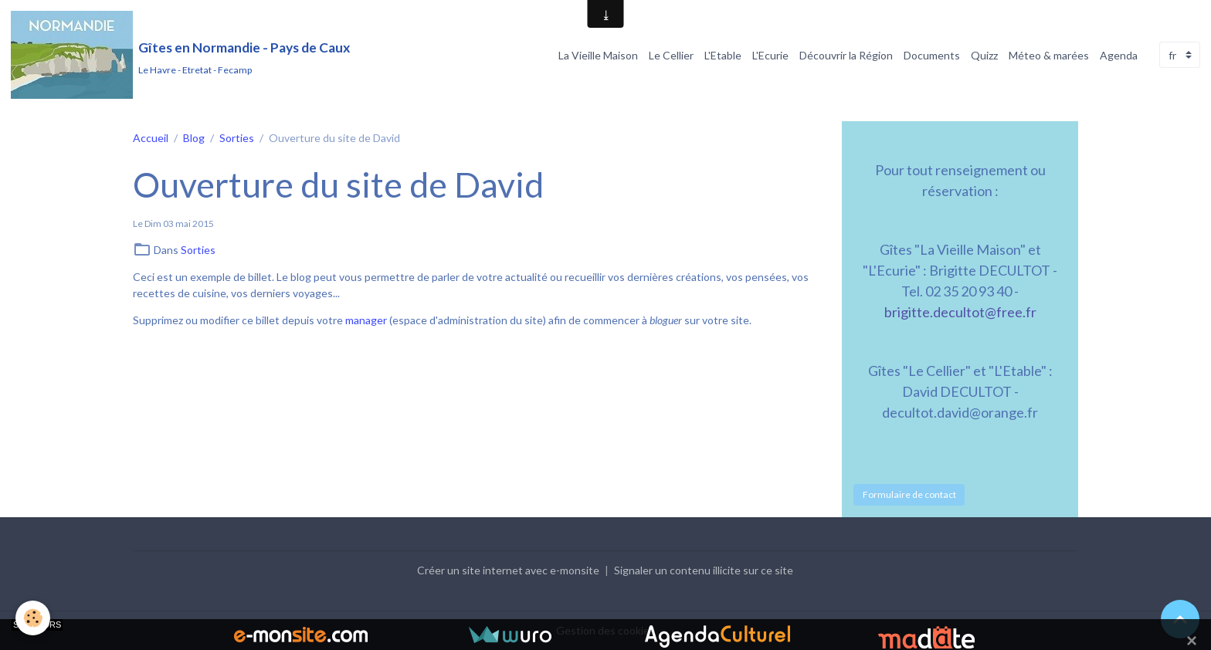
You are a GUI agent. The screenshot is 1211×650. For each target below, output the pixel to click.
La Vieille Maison (598, 55)
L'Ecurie (770, 55)
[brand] (180, 55)
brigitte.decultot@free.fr (960, 311)
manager (366, 320)
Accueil (150, 137)
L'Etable (722, 55)
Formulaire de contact (909, 494)
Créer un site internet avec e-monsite (508, 570)
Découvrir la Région (846, 55)
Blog (194, 137)
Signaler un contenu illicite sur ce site (703, 570)
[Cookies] (32, 618)
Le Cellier (671, 55)
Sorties (236, 137)
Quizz (984, 55)
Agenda (1119, 55)
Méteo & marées (1049, 55)
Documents (932, 55)
